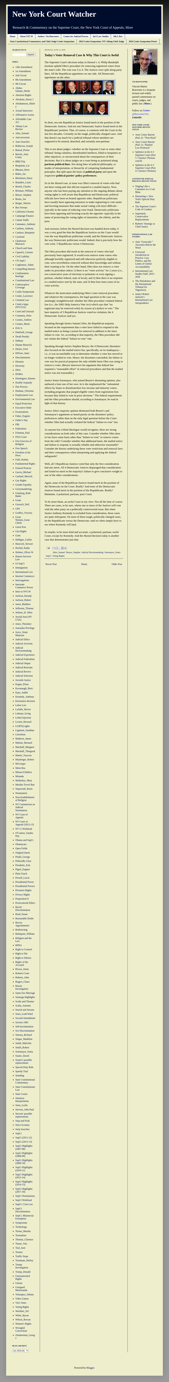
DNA (18, 370)
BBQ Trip (20, 161)
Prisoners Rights (23, 890)
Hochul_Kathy (22, 548)
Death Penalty (22, 336)
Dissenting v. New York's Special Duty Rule (145, 199)
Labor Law (20, 705)
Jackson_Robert (23, 600)
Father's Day (21, 420)
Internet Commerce (24, 576)
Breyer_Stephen (73, 552)
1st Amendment (23, 71)
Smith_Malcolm (23, 1043)
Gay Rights (20, 480)
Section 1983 (21, 1022)
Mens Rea (20, 768)
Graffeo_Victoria (23, 513)
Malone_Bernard (23, 742)
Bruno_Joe (20, 199)
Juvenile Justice (23, 680)
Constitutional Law (24, 280)
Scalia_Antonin (23, 1005)
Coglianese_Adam (24, 264)
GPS (17, 508)
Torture (19, 1252)
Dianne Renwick (23, 345)
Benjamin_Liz (22, 165)
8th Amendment (23, 79)
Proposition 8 (22, 898)
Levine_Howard (23, 721)
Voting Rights (58, 556)
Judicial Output (22, 663)
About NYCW (26, 36)
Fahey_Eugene (22, 416)
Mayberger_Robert (24, 759)
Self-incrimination (24, 1026)
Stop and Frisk (22, 1120)
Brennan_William (24, 190)
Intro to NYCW (23, 591)
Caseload (19, 236)
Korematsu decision (25, 701)
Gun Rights (21, 531)
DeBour (19, 340)
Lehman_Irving (23, 713)
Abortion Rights (23, 95)
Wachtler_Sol (22, 1311)
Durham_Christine (24, 391)
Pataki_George (22, 857)
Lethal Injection (23, 717)
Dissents (19, 361)
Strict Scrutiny (22, 1125)
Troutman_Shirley (24, 1260)
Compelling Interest (25, 269)
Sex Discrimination (24, 1030)
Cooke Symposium (24, 291)
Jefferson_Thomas (24, 608)
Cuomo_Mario (22, 324)
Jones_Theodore (23, 624)
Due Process (21, 386)
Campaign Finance (24, 215)
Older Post (117, 564)
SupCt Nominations (25, 1196)
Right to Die (21, 953)
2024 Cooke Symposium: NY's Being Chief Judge (101, 41)
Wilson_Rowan (23, 1319)
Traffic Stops (21, 1256)
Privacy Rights (22, 894)
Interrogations (22, 580)
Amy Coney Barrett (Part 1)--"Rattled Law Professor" (145, 145)
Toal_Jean (20, 1247)
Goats (18, 500)
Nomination (21, 793)
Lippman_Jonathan (24, 730)
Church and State (23, 248)
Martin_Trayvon (23, 755)
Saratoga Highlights (25, 997)
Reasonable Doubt (24, 918)
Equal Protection (23, 403)
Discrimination (22, 357)
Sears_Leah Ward (24, 1014)
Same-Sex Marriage (25, 993)
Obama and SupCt (24, 840)
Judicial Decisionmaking (92, 552)
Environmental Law (25, 399)
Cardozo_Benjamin (24, 232)
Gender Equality (23, 484)
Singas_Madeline (23, 1039)
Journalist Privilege (24, 628)
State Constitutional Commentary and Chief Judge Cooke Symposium (42, 41)
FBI (17, 424)
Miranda (19, 776)
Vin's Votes (20, 1302)
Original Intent (22, 852)
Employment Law (24, 395)
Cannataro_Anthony (25, 224)
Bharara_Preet (22, 169)
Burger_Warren (23, 203)
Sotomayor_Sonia (112, 552)
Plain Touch (21, 873)
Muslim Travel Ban (24, 784)
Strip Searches (22, 1129)
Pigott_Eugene (22, 869)
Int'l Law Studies (101, 36)
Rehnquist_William (25, 934)
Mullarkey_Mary (23, 780)
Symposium (21, 1222)
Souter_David (22, 1055)
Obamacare (21, 844)
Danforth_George (24, 332)
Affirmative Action (24, 114)
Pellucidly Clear (23, 861)
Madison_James (23, 738)
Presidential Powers (25, 886)
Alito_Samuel (59, 552)
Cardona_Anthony (24, 228)
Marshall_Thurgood (25, 751)
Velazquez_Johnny (24, 1294)
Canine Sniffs (22, 220)
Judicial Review (23, 671)
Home (12, 36)
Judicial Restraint (24, 667)
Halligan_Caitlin (23, 539)
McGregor (20, 763)
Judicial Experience (25, 655)
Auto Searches (22, 141)
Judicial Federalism (25, 659)
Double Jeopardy (23, 382)
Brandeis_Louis (23, 182)
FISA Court (21, 437)
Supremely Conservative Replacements (142, 216)
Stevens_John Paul (24, 1109)
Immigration (21, 567)
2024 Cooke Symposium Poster (143, 41)
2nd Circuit (20, 75)
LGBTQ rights (22, 726)
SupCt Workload (23, 1200)
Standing (19, 1075)
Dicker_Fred (21, 349)
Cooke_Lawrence (24, 296)
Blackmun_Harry (23, 178)
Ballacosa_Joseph (24, 146)
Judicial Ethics (22, 639)
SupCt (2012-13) (23, 1141)
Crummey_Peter (23, 315)
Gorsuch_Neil (22, 504)
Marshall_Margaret (24, 747)
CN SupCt (20, 260)
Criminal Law (22, 300)
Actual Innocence (24, 110)
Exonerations (21, 412)
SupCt (48, 556)
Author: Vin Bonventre (48, 36)
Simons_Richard (23, 1035)
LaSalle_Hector (23, 709)
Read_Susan (21, 914)
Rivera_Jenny (22, 969)
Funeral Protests (23, 468)
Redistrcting (21, 929)
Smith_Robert (22, 1047)
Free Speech (21, 448)
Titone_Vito (21, 1243)
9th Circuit (20, 84)
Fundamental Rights (25, 463)
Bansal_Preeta (22, 150)
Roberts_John (22, 977)
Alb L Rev (118, 36)
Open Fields (21, 848)
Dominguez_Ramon (25, 378)
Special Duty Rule (24, 1067)
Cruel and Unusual (24, 311)
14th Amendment (23, 67)
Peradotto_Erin (22, 865)
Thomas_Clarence (24, 1239)
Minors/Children (23, 772)
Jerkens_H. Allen (23, 612)
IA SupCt (20, 563)
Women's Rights (23, 1323)
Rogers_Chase (22, 981)
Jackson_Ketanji (23, 596)
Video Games (22, 1298)
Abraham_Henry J (24, 99)
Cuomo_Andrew (23, 319)
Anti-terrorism (22, 137)
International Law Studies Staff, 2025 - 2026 (145, 274)
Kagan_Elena (22, 684)
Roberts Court (22, 973)
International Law (24, 572)
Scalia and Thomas (24, 1001)
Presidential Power (24, 882)
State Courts (21, 1094)
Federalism (20, 428)
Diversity (20, 365)
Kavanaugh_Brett (24, 688)
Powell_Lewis (22, 877)
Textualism (20, 1235)
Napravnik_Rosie (24, 788)
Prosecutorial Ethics (25, 903)
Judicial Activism (24, 643)
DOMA (19, 374)
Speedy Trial (21, 1071)
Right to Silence (23, 958)
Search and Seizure (24, 1009)
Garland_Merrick (23, 476)
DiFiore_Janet (22, 353)
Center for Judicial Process (75, 36)
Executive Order (23, 407)
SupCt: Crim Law (24, 1204)
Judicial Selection (24, 675)
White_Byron (22, 1315)
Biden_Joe (20, 174)
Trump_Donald (22, 1272)
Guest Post (20, 527)
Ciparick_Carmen (24, 252)
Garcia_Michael (23, 472)
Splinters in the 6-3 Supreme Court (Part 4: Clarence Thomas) (145, 168)
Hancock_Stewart (24, 543)
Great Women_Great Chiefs (22, 520)
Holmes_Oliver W (24, 552)
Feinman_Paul (22, 432)
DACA (18, 328)
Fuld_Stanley (21, 459)
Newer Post (51, 564)
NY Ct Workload (23, 829)
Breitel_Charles (23, 186)
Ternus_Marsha (23, 1231)
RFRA (18, 945)
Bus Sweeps (21, 207)
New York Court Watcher (54, 14)
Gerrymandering (23, 489)
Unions (18, 1283)
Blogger (90, 1367)
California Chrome (24, 211)
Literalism (20, 734)
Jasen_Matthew (23, 604)
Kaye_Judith (21, 692)
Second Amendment (25, 1018)
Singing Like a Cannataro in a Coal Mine (145, 189)
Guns (18, 535)
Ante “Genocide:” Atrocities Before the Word (145, 245)
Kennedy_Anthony (24, 696)
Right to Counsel (23, 949)
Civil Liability (22, 256)
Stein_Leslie (21, 1105)
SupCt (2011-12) (23, 1137)
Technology (21, 1227)
